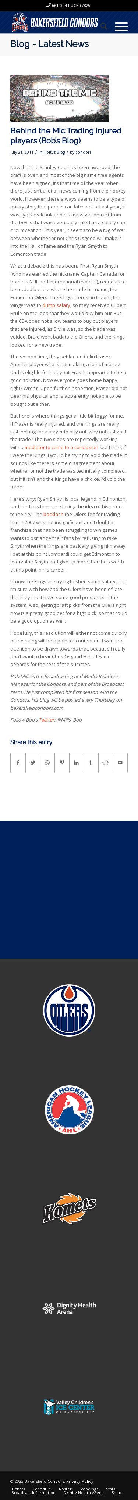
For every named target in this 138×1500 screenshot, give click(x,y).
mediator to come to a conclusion (61, 447)
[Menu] (117, 26)
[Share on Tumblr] (91, 762)
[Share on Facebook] (18, 762)
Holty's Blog (54, 152)
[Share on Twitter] (33, 762)
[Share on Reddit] (106, 762)
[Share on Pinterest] (62, 762)
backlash (53, 514)
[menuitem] (100, 26)
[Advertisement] (69, 890)
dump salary (56, 305)
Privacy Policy (79, 1481)
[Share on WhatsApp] (47, 762)
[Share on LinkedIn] (77, 762)
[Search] (100, 26)
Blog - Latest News (49, 44)
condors (83, 152)
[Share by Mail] (120, 762)
